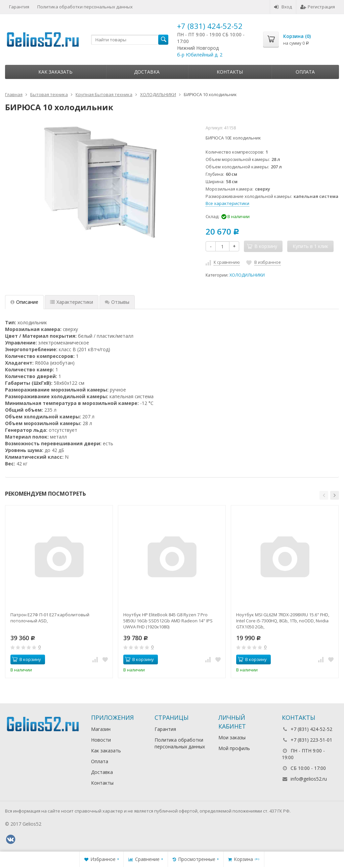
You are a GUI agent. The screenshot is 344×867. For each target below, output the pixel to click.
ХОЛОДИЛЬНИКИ (247, 275)
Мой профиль (234, 748)
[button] (323, 495)
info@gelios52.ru (309, 779)
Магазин (101, 729)
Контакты (230, 72)
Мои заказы (232, 737)
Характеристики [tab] (71, 302)
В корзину (26, 659)
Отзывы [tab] (117, 302)
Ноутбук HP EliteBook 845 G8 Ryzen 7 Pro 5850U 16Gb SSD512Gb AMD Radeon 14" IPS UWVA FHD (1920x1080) (168, 621)
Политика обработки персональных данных (85, 7)
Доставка (147, 72)
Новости (101, 740)
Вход (283, 7)
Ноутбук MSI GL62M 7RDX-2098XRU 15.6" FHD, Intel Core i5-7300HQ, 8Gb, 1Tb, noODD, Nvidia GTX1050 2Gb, (282, 621)
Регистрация (317, 7)
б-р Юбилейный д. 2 (199, 54)
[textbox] (129, 40)
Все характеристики (227, 203)
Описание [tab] (24, 302)
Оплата (305, 72)
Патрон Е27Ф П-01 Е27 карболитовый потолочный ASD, (49, 618)
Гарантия (19, 7)
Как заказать (55, 72)
